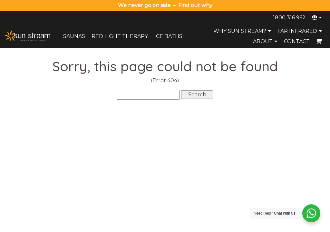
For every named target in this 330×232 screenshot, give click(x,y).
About (266, 41)
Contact (297, 41)
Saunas (74, 36)
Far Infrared (300, 31)
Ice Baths (168, 36)
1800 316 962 (289, 18)
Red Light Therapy (120, 36)
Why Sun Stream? (243, 31)
